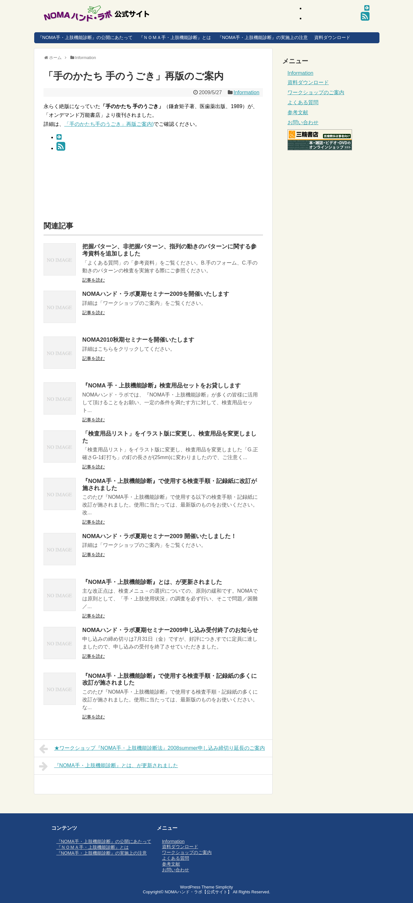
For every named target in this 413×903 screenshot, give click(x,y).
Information (246, 92)
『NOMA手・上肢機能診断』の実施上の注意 (262, 37)
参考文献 (297, 112)
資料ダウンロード (332, 37)
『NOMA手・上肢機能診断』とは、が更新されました (152, 582)
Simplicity (224, 887)
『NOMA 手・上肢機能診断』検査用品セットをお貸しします (161, 385)
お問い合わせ (302, 122)
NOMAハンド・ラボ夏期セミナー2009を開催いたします (155, 294)
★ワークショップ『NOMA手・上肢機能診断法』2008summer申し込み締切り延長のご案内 (152, 749)
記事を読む (93, 280)
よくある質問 (302, 102)
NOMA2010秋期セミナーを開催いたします (138, 339)
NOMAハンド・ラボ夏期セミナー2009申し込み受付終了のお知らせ (170, 630)
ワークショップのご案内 (315, 92)
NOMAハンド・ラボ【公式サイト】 (198, 891)
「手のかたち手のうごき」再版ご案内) (109, 124)
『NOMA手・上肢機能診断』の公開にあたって (85, 37)
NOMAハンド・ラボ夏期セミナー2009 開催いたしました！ (159, 536)
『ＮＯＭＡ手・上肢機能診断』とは (175, 37)
